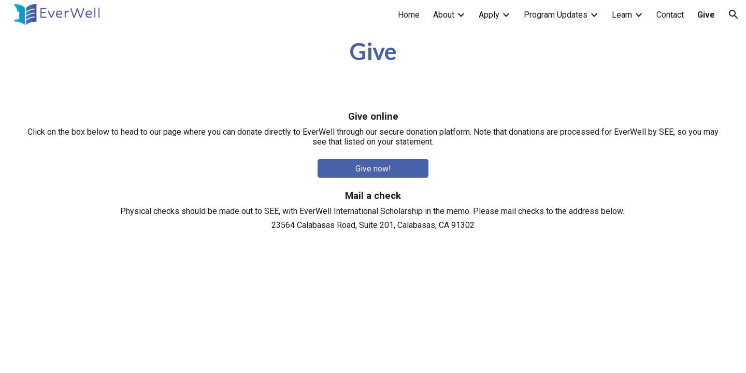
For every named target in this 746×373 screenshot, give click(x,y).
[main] (373, 51)
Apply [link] (489, 15)
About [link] (443, 15)
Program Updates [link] (555, 15)
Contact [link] (670, 15)
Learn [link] (622, 15)
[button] (733, 14)
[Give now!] (373, 168)
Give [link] (706, 15)
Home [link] (409, 15)
